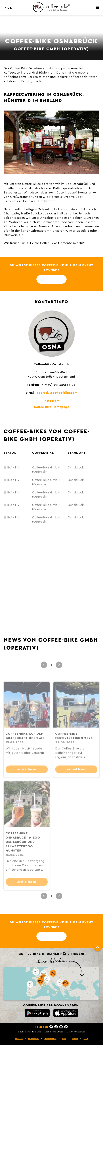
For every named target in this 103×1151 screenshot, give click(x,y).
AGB (64, 1039)
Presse (75, 1039)
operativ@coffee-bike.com (57, 392)
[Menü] (97, 8)
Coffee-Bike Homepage (51, 407)
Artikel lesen (26, 777)
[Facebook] (51, 1026)
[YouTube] (61, 1026)
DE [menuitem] (9, 7)
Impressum (33, 1039)
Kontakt (19, 1039)
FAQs (86, 1039)
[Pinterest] (66, 1026)
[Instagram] (56, 1026)
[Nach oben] (97, 947)
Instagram (51, 400)
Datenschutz (50, 1039)
